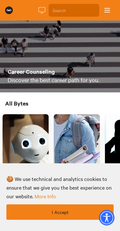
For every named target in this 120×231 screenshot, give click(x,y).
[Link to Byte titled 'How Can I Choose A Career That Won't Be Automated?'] (26, 150)
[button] (106, 217)
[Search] (74, 10)
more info (45, 196)
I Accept (60, 212)
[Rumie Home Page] (9, 10)
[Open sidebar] (107, 10)
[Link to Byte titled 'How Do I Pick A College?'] (77, 150)
